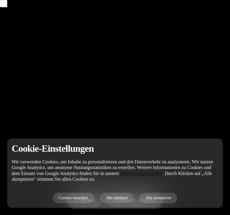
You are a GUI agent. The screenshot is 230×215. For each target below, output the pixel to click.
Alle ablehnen (117, 198)
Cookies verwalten (73, 198)
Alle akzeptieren (158, 198)
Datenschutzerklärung (141, 173)
